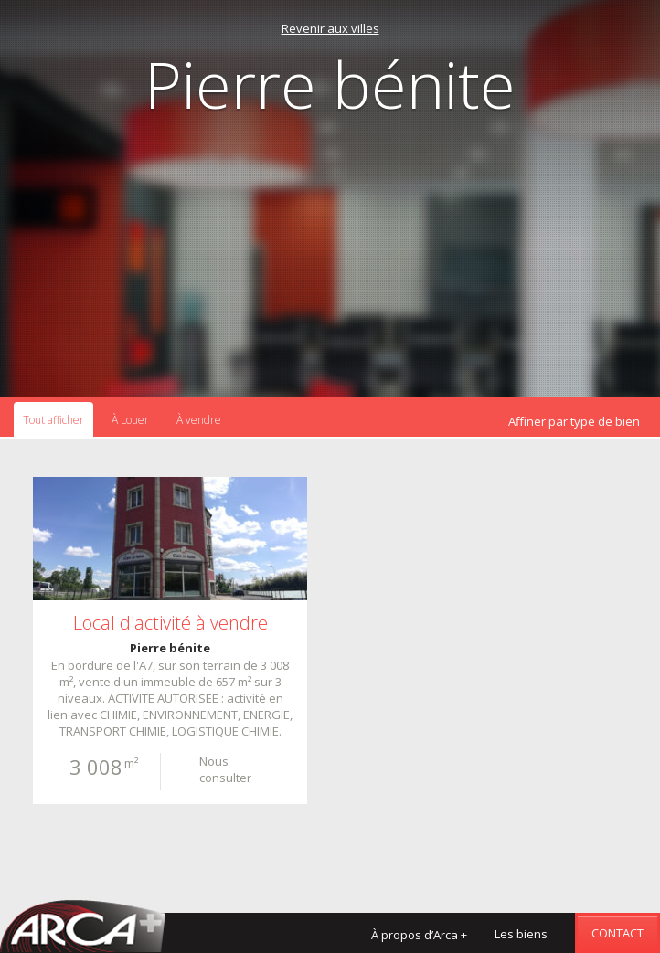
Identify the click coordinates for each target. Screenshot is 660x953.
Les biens (521, 934)
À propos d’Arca (419, 935)
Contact (617, 933)
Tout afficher (53, 420)
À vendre (198, 420)
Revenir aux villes (330, 28)
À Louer (130, 420)
